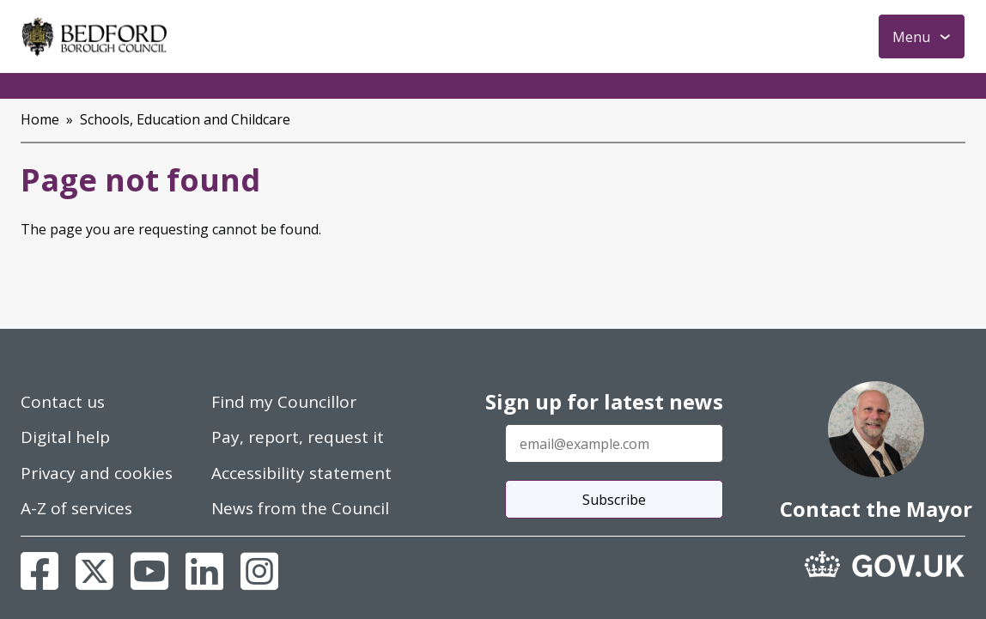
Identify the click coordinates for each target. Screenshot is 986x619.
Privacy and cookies (97, 473)
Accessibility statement (301, 473)
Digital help (65, 437)
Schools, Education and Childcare (185, 119)
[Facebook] (39, 571)
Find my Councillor (283, 402)
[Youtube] (149, 571)
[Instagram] (259, 571)
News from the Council (300, 508)
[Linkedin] (204, 571)
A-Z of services (76, 508)
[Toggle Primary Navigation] (921, 36)
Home (40, 119)
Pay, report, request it (297, 437)
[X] (94, 571)
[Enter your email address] (614, 443)
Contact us (63, 402)
